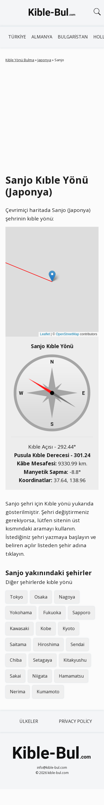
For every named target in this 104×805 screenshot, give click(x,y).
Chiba (16, 660)
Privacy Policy (75, 721)
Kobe (46, 628)
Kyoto (69, 628)
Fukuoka (52, 613)
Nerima (17, 692)
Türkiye (17, 37)
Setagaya (42, 660)
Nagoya (67, 597)
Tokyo (16, 597)
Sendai (77, 644)
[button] (52, 276)
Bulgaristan (73, 37)
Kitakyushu (74, 660)
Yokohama (21, 613)
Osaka (40, 597)
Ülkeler (28, 721)
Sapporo (81, 613)
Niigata (39, 676)
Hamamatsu (71, 676)
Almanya (41, 37)
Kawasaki (19, 628)
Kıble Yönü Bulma (19, 59)
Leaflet (45, 334)
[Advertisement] (51, 117)
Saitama (18, 644)
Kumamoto (48, 692)
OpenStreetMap (67, 334)
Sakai (15, 676)
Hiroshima (48, 644)
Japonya (44, 59)
